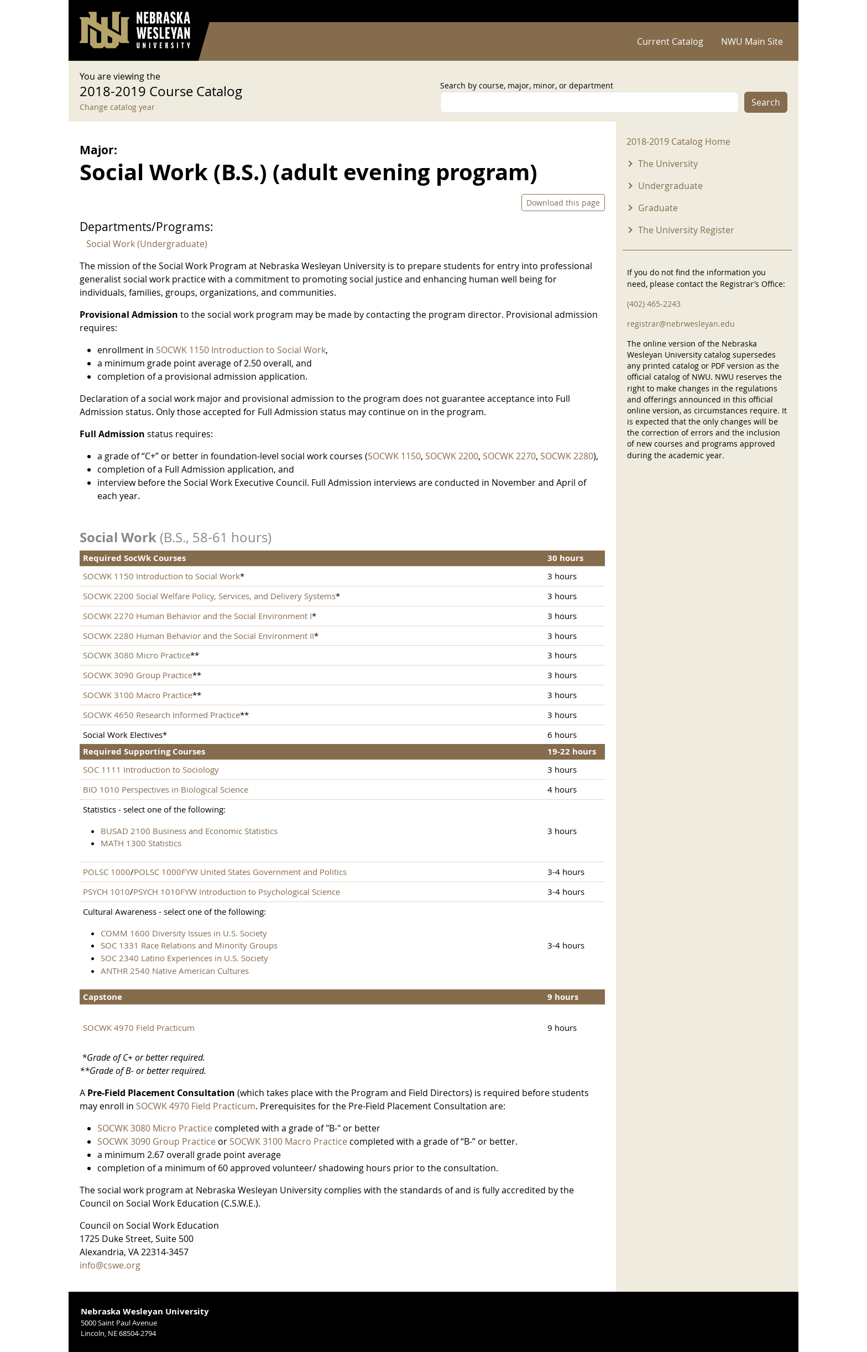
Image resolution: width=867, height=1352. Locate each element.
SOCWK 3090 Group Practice (137, 674)
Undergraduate (670, 186)
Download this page (563, 202)
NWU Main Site (752, 41)
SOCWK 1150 (394, 456)
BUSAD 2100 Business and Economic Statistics (189, 830)
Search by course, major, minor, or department (526, 85)
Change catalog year (117, 107)
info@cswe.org (110, 1265)
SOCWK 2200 (451, 456)
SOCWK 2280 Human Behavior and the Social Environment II (198, 635)
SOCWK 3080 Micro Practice (136, 655)
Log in (773, 11)
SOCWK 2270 (509, 456)
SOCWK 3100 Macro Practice (137, 694)
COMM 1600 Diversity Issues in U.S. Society (184, 933)
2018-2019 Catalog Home (678, 141)
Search (765, 102)
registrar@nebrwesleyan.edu (681, 323)
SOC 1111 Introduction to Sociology (151, 769)
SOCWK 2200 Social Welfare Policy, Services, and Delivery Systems (209, 595)
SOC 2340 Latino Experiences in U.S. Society (184, 957)
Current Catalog (670, 41)
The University (668, 164)
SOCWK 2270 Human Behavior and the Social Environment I (197, 615)
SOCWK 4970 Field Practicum (139, 1027)
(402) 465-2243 (654, 303)
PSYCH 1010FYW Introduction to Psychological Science (236, 891)
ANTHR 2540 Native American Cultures (175, 970)
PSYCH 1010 (106, 891)
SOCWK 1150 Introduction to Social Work (241, 350)
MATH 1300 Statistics (141, 842)
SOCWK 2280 (566, 456)
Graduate (658, 208)
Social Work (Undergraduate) (146, 244)
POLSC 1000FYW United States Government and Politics (240, 871)
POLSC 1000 (106, 871)
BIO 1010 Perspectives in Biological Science (165, 789)
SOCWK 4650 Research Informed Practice (161, 714)
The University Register (686, 230)
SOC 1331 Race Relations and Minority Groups (189, 945)
